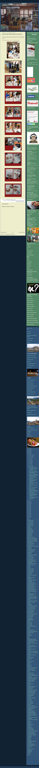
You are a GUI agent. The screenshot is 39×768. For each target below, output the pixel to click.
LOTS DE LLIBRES (31, 657)
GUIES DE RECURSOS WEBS (32, 631)
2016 (29, 508)
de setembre (31, 457)
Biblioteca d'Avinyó (30, 298)
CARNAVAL (29, 553)
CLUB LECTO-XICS (31, 571)
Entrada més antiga (22, 232)
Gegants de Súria (29, 389)
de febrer (30, 466)
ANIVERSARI (30, 528)
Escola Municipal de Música (31, 363)
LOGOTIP (29, 656)
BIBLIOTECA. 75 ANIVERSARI (32, 539)
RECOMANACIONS (31, 695)
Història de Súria (29, 340)
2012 (29, 513)
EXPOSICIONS (30, 617)
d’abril (30, 463)
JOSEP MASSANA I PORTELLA (32, 640)
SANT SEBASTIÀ (30, 701)
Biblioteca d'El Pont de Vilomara (31, 312)
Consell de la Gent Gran (30, 393)
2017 (29, 507)
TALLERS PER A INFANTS (20, 201)
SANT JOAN (30, 699)
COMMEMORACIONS (31, 577)
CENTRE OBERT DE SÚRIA (32, 563)
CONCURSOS (30, 581)
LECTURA (29, 647)
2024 (29, 452)
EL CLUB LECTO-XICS (31, 607)
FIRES (29, 627)
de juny (30, 461)
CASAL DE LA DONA (31, 557)
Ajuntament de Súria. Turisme (31, 414)
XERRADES (30, 750)
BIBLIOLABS (30, 533)
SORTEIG (29, 723)
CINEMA (29, 566)
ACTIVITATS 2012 (30, 524)
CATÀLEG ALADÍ (30, 558)
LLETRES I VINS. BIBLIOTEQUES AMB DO (17, 200)
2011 (29, 514)
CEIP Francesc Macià (30, 359)
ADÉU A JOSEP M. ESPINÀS (33, 487)
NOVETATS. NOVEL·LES (31, 670)
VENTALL (29, 738)
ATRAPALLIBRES (30, 530)
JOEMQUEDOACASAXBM (32, 639)
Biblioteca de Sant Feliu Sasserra (32, 318)
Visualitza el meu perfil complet (33, 42)
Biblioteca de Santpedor (30, 324)
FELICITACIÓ (30, 623)
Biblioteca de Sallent (30, 316)
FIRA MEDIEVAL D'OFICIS (32, 626)
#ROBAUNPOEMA (31, 520)
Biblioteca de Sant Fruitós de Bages (32, 320)
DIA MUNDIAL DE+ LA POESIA (32, 600)
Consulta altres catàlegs (31, 212)
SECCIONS (29, 704)
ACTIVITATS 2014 (30, 525)
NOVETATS (29, 666)
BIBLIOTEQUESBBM (31, 543)
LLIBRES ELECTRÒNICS (32, 654)
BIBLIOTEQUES (30, 542)
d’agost (30, 458)
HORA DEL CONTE (31, 632)
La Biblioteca (29, 333)
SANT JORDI (30, 700)
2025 (29, 451)
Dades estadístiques (30, 338)
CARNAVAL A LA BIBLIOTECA (33, 474)
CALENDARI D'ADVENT (31, 549)
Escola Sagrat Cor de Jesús (31, 355)
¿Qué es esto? (30, 76)
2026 (29, 450)
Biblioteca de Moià (29, 308)
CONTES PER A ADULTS (31, 586)
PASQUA (29, 682)
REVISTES (29, 696)
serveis (29, 149)
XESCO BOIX (30, 751)
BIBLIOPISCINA (30, 534)
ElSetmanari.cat (29, 274)
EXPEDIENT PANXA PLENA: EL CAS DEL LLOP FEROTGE (33, 480)
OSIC (29, 671)
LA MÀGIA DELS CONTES (33, 470)
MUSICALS (29, 662)
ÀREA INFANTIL (30, 529)
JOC (28, 636)
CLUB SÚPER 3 (30, 572)
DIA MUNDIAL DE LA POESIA (32, 597)
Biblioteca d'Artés (29, 296)
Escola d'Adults (29, 367)
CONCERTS (30, 578)
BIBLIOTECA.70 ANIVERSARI (32, 541)
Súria (28, 329)
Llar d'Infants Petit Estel (30, 365)
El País (28, 267)
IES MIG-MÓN (30, 635)
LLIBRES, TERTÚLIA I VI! (32, 467)
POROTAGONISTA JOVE (31, 686)
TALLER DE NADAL (31, 729)
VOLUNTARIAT (30, 746)
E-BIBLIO (29, 603)
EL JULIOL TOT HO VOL (31, 608)
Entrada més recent (3, 232)
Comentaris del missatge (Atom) (10, 234)
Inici (12, 232)
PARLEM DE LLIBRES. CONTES (33, 675)
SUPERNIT (29, 725)
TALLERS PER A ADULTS (32, 733)
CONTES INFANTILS (31, 585)
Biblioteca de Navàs (30, 310)
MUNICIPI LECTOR (31, 661)
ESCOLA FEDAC (30, 612)
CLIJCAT (29, 567)
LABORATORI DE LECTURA (32, 646)
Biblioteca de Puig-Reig (30, 314)
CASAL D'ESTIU (30, 556)
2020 (29, 503)
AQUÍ (28, 129)
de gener (30, 499)
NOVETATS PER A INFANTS (32, 667)
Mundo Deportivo (30, 269)
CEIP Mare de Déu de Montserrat (32, 357)
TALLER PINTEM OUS (31, 732)
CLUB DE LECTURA (31, 568)
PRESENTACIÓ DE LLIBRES (32, 690)
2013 (29, 512)
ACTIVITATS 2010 (30, 521)
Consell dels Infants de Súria (31, 391)
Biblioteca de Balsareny (30, 300)
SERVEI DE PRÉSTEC (31, 705)
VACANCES (29, 737)
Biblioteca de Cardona (30, 304)
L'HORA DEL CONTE (31, 641)
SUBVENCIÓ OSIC (31, 724)
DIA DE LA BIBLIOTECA (31, 590)
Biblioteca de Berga (30, 302)
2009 (29, 517)
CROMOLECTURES (31, 587)
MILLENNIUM (30, 658)
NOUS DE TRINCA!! (32, 488)
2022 (29, 501)
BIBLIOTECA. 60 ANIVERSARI (32, 538)
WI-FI (29, 747)
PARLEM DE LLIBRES (31, 674)
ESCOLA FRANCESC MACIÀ (32, 613)
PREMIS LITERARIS (31, 687)
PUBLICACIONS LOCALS (32, 692)
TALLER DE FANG (30, 728)
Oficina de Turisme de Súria (31, 410)
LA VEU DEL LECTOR (31, 645)
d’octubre (30, 456)
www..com (30, 67)
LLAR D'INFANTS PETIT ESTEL (32, 651)
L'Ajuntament (29, 331)
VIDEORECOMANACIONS (32, 741)
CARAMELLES (30, 552)
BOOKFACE (30, 548)
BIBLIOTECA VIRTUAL (31, 537)
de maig (30, 462)
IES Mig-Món (29, 361)
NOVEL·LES (30, 665)
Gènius (28, 215)
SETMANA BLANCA (31, 710)
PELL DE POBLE (30, 683)
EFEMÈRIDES (30, 604)
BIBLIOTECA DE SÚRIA (14, 5)
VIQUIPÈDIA (30, 742)
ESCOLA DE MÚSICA (31, 611)
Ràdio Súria (29, 342)
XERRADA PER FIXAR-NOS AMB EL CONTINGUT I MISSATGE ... (33, 495)
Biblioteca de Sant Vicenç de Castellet (32, 322)
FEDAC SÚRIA (30, 622)
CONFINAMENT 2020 (31, 582)
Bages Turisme (29, 412)
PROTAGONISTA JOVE (31, 691)
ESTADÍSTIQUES (30, 616)
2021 (29, 502)
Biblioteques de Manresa (30, 306)
